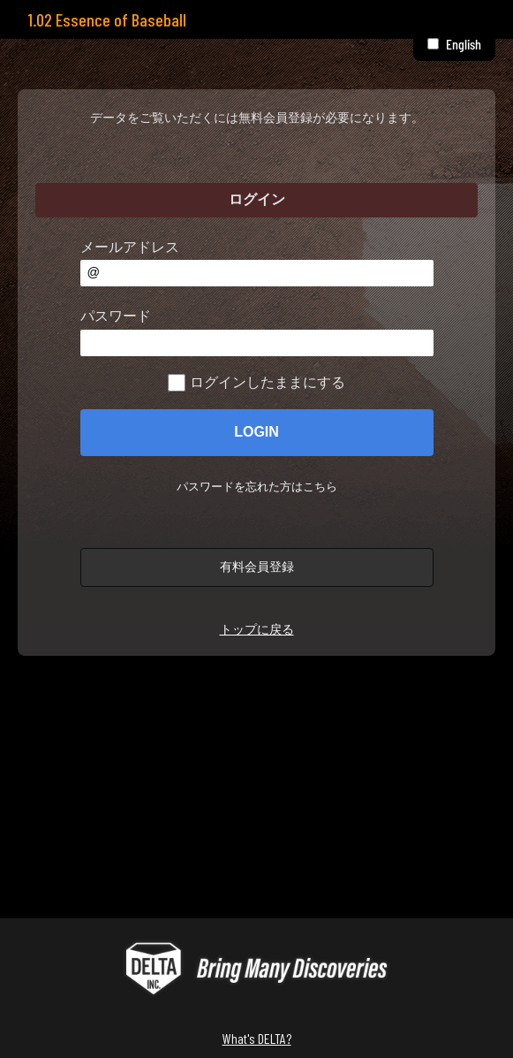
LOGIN (256, 431)
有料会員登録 (257, 566)
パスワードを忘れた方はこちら (257, 486)
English (463, 43)
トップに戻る (257, 629)
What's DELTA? (257, 1038)
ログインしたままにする (267, 382)
